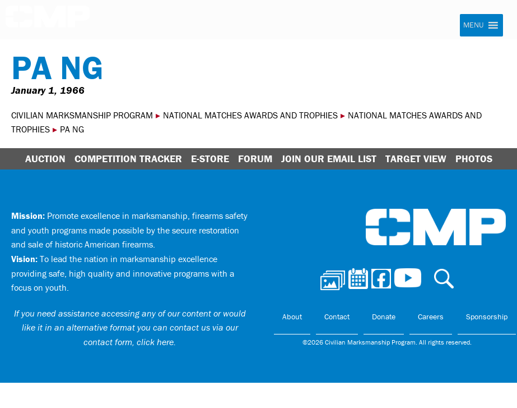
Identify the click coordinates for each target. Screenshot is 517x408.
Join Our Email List (328, 158)
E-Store (210, 158)
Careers (431, 316)
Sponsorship (486, 316)
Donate (383, 316)
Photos (473, 158)
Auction (45, 158)
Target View (415, 158)
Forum (255, 158)
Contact (337, 316)
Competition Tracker (128, 158)
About (292, 316)
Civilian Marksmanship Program (48, 20)
